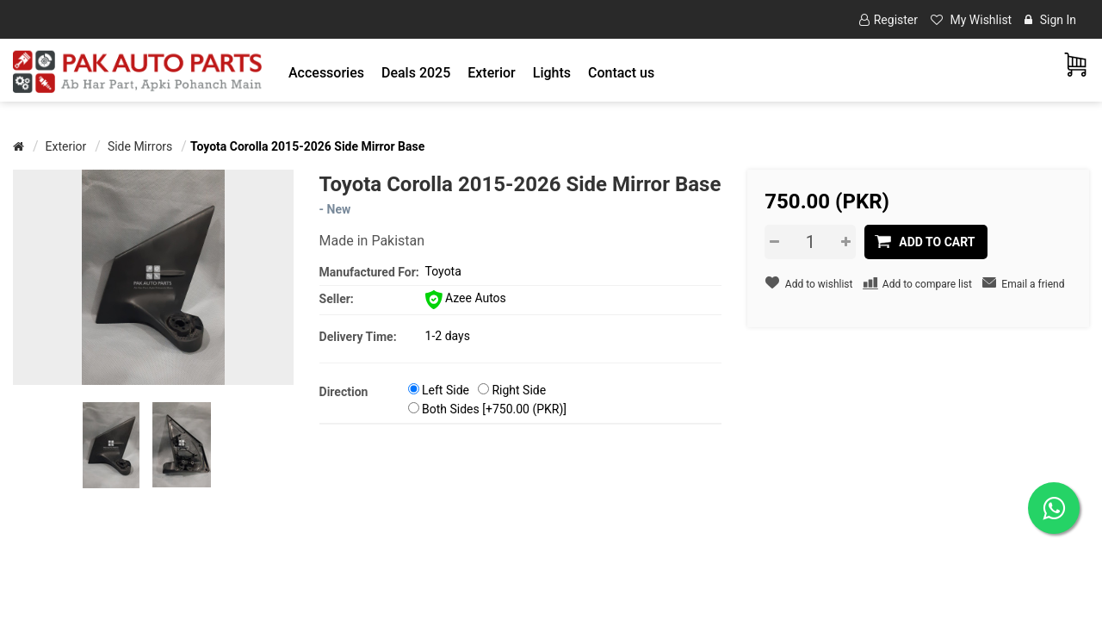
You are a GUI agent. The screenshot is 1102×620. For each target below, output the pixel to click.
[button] (326, 73)
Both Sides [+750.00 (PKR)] (494, 409)
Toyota (443, 271)
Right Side (519, 390)
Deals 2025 (415, 73)
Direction (343, 392)
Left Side (445, 390)
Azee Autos (465, 298)
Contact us (621, 73)
